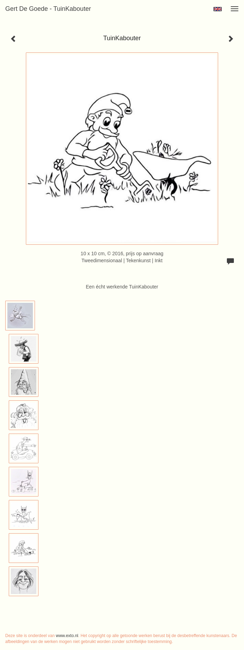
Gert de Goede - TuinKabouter (48, 8)
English (218, 9)
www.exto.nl (67, 635)
